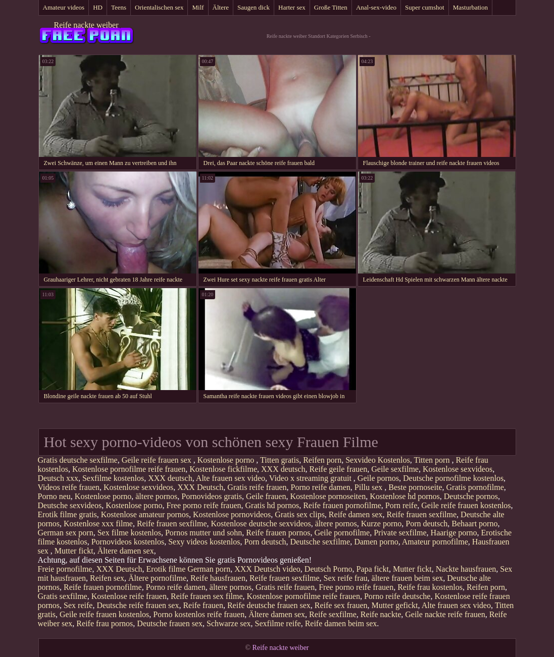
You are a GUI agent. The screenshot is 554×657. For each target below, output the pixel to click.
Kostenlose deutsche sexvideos (261, 523)
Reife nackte (381, 614)
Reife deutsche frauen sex (269, 605)
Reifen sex (107, 578)
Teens (118, 7)
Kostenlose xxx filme (98, 523)
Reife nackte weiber (86, 25)
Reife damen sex (356, 514)
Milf (198, 7)
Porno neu (54, 496)
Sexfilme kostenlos (113, 478)
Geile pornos (378, 478)
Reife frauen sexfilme (421, 514)
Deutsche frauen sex (170, 623)
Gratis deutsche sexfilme (78, 460)
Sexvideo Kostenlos (377, 460)
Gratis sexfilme (62, 596)
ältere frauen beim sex (407, 578)
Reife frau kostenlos (430, 587)
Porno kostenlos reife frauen (198, 614)
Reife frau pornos (104, 623)
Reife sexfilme (333, 614)
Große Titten (330, 7)
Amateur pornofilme (435, 541)
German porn (208, 569)
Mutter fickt (74, 550)
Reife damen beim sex (341, 623)
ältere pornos (156, 496)
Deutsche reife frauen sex (137, 605)
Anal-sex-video (376, 7)
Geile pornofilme (342, 532)
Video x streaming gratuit (311, 478)
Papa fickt (372, 569)
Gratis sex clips (300, 514)
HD (98, 7)
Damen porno (376, 541)
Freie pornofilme (65, 569)
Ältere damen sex (125, 550)
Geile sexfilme (395, 469)
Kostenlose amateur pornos (145, 514)
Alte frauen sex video (230, 478)
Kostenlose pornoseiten (328, 496)
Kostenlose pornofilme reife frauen (128, 469)
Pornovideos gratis (211, 496)
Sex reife (78, 605)
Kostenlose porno (226, 460)
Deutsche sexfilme (320, 541)
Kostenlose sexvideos (457, 469)
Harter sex (292, 7)
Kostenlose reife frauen (129, 596)
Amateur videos (64, 7)
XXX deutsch (283, 469)
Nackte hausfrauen (466, 569)
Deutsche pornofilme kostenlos (453, 478)
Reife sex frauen (341, 605)
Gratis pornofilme (475, 487)
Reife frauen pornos (278, 532)
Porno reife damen (320, 487)
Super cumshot (424, 7)
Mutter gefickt (395, 605)
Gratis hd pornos (272, 505)
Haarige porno (454, 532)
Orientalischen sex (159, 7)
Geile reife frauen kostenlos (466, 505)
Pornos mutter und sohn (203, 532)
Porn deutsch (426, 523)
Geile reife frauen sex (157, 460)
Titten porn (432, 460)
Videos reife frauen (69, 487)
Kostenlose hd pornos (405, 496)
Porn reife (401, 505)
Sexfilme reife (278, 623)
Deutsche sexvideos (70, 505)
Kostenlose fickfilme (223, 469)
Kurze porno (381, 523)
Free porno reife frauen (204, 505)
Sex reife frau (346, 578)
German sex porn (65, 532)
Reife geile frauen (339, 469)
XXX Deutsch (200, 487)
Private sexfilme (400, 532)
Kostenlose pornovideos (232, 514)
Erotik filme (166, 569)
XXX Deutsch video (267, 569)
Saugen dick (253, 7)
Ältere (221, 7)
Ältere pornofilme (157, 578)
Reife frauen (203, 605)
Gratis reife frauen (256, 487)
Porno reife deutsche (397, 596)
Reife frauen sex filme (207, 596)
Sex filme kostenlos (129, 532)
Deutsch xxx (58, 478)
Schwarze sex (229, 623)
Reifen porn (322, 460)
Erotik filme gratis (67, 514)
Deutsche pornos (471, 496)
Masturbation (470, 7)
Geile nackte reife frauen (445, 614)
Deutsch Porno (328, 569)
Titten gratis (279, 460)
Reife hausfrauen (217, 578)
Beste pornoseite (415, 487)
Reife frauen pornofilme (342, 505)
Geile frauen (266, 496)
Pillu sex (370, 487)
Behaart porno (474, 523)
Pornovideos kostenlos (127, 541)
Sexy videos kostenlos (204, 541)
